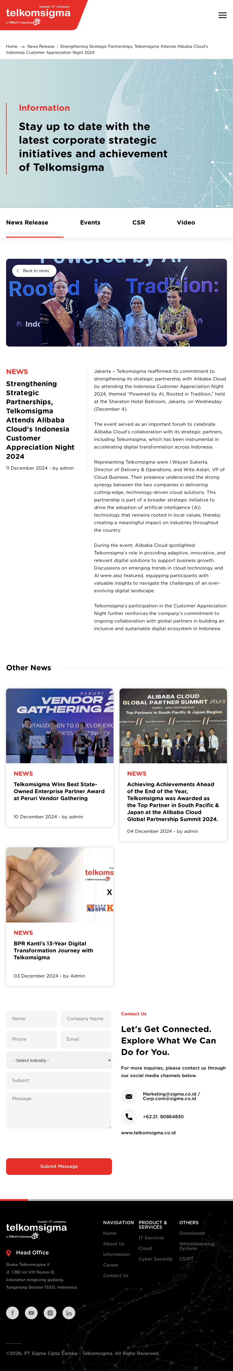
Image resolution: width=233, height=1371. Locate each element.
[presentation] (59, 1143)
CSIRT (186, 1259)
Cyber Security (156, 1259)
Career (110, 1265)
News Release (40, 47)
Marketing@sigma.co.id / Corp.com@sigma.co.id (171, 1096)
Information (116, 1254)
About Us (114, 1244)
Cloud (145, 1248)
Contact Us (116, 1276)
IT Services (151, 1238)
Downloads (192, 1233)
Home (12, 47)
